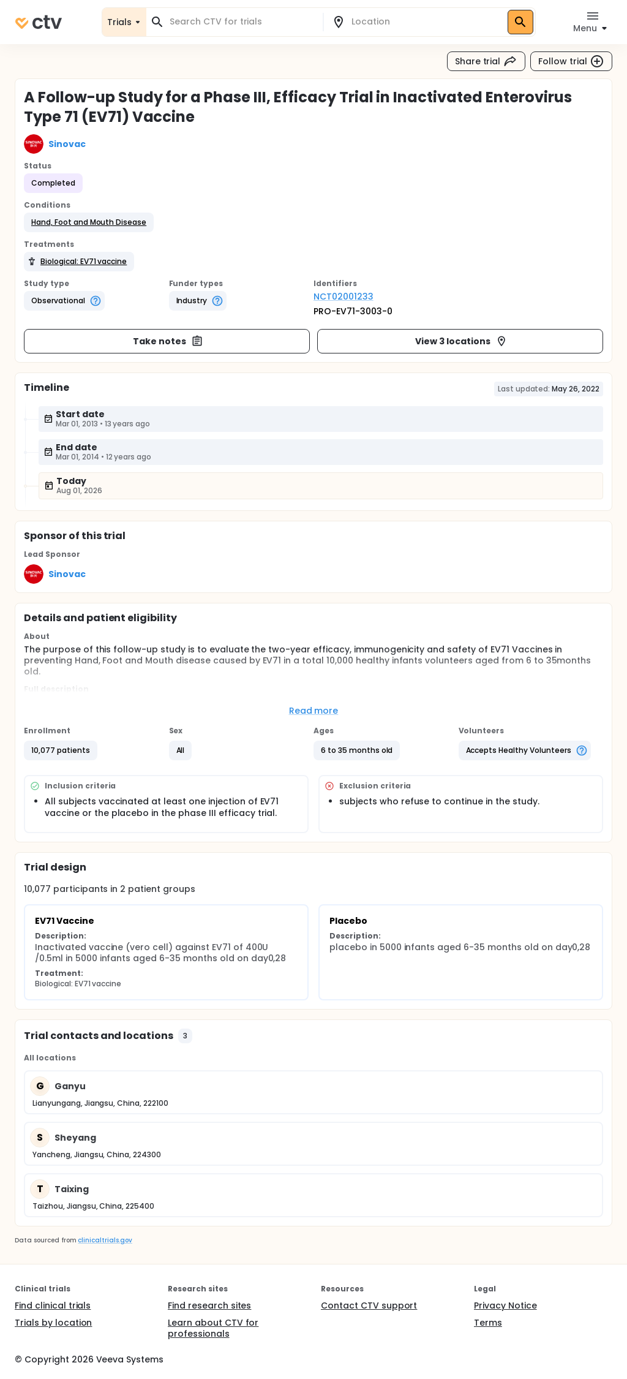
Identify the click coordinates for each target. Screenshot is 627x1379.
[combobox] (242, 21)
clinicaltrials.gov (105, 1240)
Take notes (168, 341)
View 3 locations (461, 341)
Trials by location (53, 1322)
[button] (89, 222)
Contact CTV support (369, 1305)
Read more (314, 710)
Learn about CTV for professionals (213, 1328)
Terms (488, 1322)
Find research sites (209, 1305)
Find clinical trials (53, 1305)
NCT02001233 (344, 296)
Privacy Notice (505, 1305)
